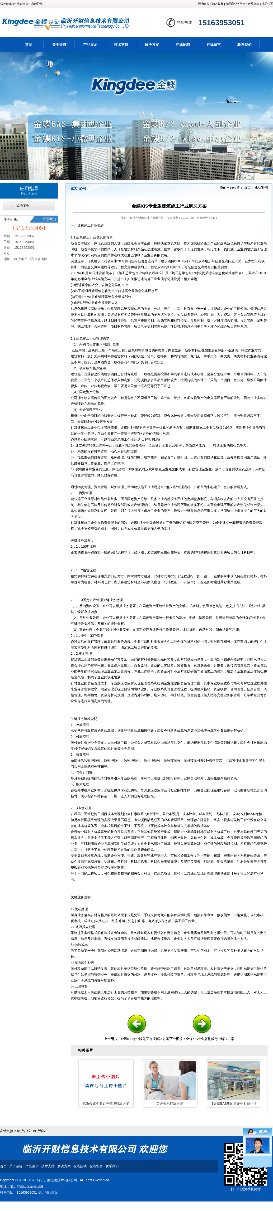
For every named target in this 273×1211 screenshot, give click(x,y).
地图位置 (267, 3)
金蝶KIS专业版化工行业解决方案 (145, 1039)
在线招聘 (183, 45)
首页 (28, 45)
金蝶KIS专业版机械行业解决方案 (210, 1039)
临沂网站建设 (48, 1192)
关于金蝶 (59, 45)
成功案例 (22, 206)
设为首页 (204, 3)
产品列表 (253, 3)
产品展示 (90, 45)
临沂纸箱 (40, 1131)
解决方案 (152, 45)
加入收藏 (217, 3)
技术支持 (121, 45)
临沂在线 (23, 1131)
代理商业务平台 (235, 3)
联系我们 (244, 45)
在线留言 (214, 45)
